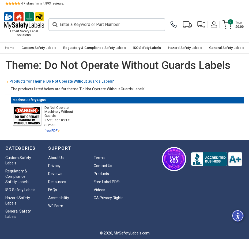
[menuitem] (9, 48)
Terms (99, 158)
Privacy (54, 166)
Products (101, 174)
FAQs (52, 190)
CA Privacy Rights (108, 198)
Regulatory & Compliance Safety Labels (94, 48)
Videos (99, 190)
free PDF (51, 131)
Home (9, 48)
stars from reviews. (42, 3)
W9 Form (55, 206)
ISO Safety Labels (147, 48)
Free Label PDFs (107, 182)
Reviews (55, 174)
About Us (56, 158)
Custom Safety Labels (38, 48)
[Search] (106, 24)
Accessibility (58, 198)
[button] (201, 24)
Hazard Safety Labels (185, 48)
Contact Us (103, 166)
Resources (57, 182)
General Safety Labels (226, 48)
